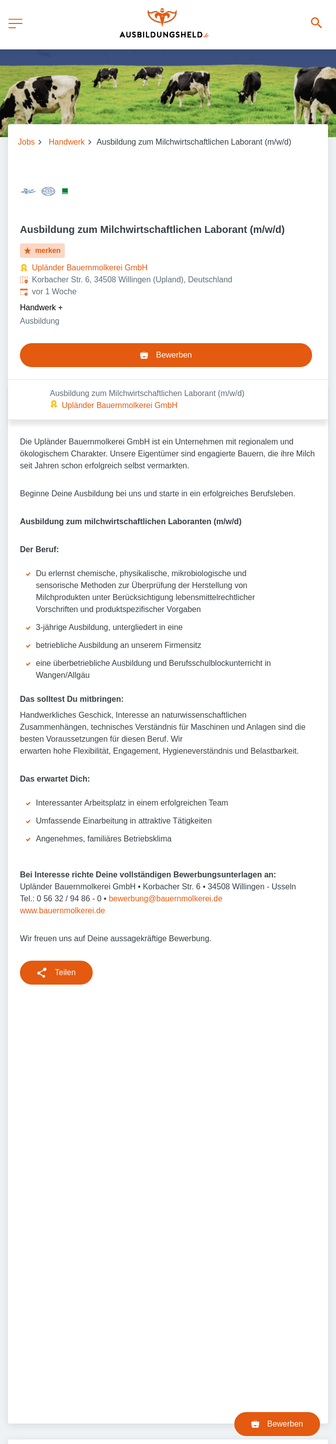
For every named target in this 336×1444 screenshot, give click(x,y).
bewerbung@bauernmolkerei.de (165, 858)
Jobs (26, 142)
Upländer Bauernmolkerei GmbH (90, 267)
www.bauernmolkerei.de (62, 870)
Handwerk (67, 142)
